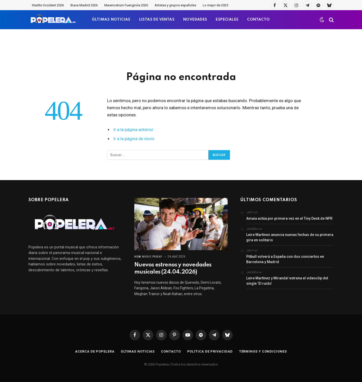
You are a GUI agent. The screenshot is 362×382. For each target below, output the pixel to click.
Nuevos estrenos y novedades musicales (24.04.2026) (172, 268)
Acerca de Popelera (94, 351)
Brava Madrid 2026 (84, 5)
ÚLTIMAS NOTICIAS (111, 19)
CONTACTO (258, 19)
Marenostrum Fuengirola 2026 (126, 5)
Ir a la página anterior (133, 129)
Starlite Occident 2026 (48, 5)
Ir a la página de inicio (133, 138)
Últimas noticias (138, 351)
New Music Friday (148, 256)
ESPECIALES (227, 19)
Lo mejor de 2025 (215, 5)
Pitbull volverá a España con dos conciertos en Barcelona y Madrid (285, 259)
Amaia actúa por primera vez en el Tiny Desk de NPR (289, 218)
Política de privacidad (210, 351)
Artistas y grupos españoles (175, 5)
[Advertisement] (181, 49)
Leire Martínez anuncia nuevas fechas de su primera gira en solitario (289, 237)
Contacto (171, 351)
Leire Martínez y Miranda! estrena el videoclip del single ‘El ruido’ (287, 280)
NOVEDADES (195, 19)
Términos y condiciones (263, 351)
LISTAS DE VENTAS (157, 19)
